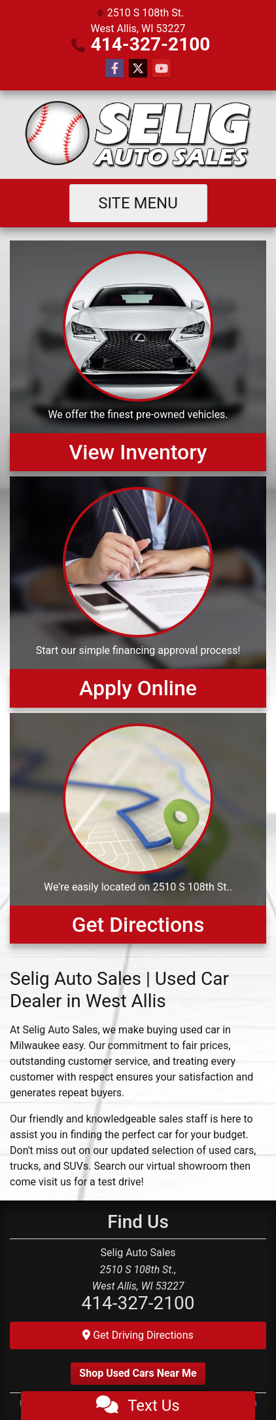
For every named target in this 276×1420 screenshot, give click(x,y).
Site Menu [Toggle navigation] (138, 203)
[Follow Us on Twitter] (138, 69)
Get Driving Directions (138, 1335)
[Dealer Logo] (138, 134)
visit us (55, 1182)
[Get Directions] (138, 828)
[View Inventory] (138, 355)
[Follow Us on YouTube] (161, 69)
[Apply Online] (138, 591)
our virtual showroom (178, 1166)
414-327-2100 (151, 44)
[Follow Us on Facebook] (114, 69)
